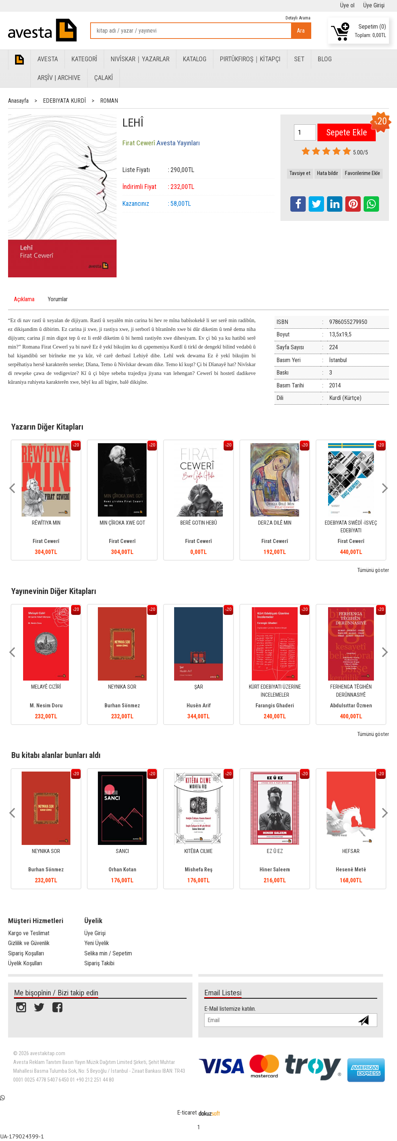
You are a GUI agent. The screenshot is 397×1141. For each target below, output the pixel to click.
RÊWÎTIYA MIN (46, 523)
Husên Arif (199, 706)
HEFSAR (351, 851)
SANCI (122, 851)
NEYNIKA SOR (122, 687)
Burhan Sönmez (122, 706)
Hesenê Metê (351, 870)
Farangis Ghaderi (275, 706)
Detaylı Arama (298, 18)
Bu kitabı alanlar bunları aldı (55, 755)
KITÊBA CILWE (198, 851)
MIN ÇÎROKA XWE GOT (122, 523)
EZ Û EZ (275, 851)
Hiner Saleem (275, 870)
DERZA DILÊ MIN (274, 523)
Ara (301, 30)
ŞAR (198, 687)
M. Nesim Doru (46, 706)
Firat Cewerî (46, 541)
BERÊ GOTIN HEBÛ (198, 523)
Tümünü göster (373, 570)
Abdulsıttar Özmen (351, 706)
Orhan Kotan (122, 870)
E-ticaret (187, 1112)
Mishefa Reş (199, 870)
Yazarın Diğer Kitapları (47, 426)
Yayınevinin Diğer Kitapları (53, 591)
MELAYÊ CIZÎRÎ (46, 687)
